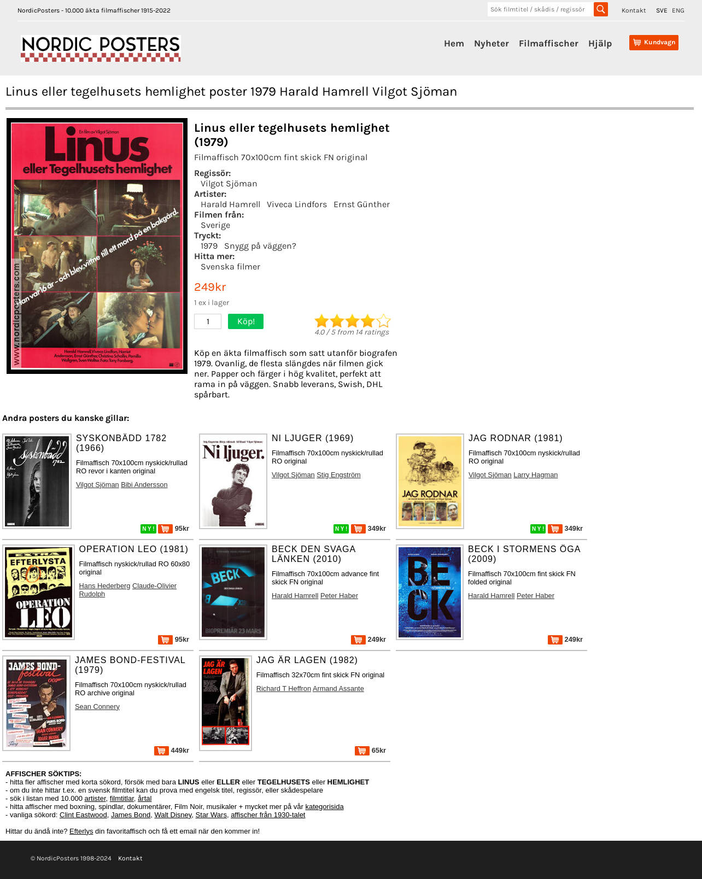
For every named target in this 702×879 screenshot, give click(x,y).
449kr (171, 750)
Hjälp (600, 43)
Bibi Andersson (144, 484)
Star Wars (211, 815)
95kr (173, 528)
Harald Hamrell (230, 204)
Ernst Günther (362, 204)
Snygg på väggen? (260, 246)
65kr (370, 750)
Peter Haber (339, 595)
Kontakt (634, 10)
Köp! (246, 321)
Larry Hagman (535, 475)
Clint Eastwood (83, 815)
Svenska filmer (230, 266)
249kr (368, 639)
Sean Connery (97, 706)
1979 (209, 246)
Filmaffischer (548, 43)
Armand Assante (338, 688)
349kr (368, 528)
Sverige (215, 225)
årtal (144, 798)
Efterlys (81, 831)
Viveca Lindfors (297, 204)
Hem (454, 43)
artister (95, 798)
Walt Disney (172, 815)
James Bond (130, 815)
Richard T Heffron (283, 688)
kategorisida (325, 806)
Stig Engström (338, 475)
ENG (678, 10)
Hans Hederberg (105, 586)
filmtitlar (122, 798)
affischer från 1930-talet (268, 815)
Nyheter (491, 43)
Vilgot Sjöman (229, 183)
